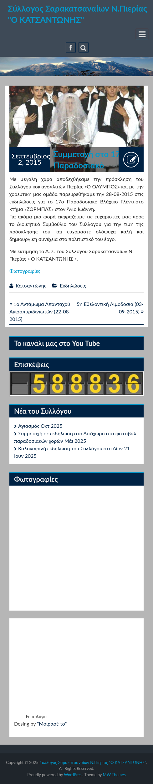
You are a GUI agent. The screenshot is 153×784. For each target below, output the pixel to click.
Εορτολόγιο (36, 716)
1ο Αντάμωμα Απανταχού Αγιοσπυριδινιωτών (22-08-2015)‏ (40, 311)
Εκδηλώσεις (73, 285)
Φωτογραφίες (24, 271)
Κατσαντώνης (31, 285)
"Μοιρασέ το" (52, 724)
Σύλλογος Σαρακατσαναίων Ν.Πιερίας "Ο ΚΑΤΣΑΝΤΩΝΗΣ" (92, 762)
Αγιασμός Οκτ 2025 (40, 426)
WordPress (73, 774)
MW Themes (114, 774)
